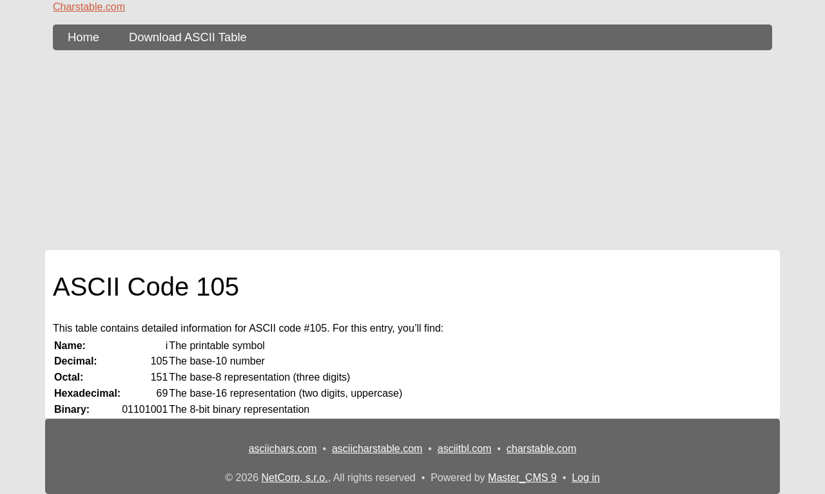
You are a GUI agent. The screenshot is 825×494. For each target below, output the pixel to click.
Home (83, 37)
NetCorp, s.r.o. (295, 477)
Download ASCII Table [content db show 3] (188, 37)
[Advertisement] (412, 150)
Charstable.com (89, 6)
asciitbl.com (465, 448)
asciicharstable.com (377, 448)
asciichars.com (283, 448)
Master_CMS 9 (522, 477)
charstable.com (542, 448)
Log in (586, 477)
